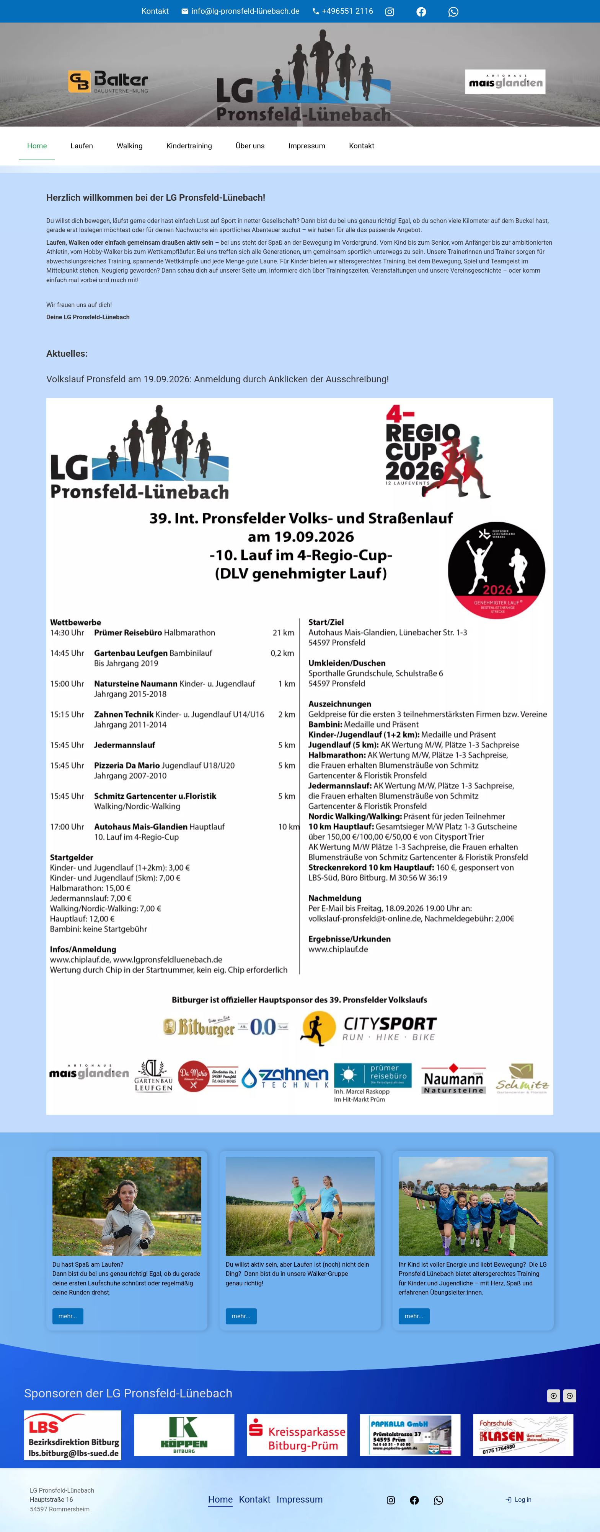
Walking (130, 145)
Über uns (250, 145)
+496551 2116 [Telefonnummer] (347, 11)
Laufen (82, 145)
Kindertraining (189, 145)
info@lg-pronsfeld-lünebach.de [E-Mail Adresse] (245, 11)
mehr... (68, 1316)
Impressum (307, 145)
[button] (553, 1395)
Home (37, 145)
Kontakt (361, 145)
